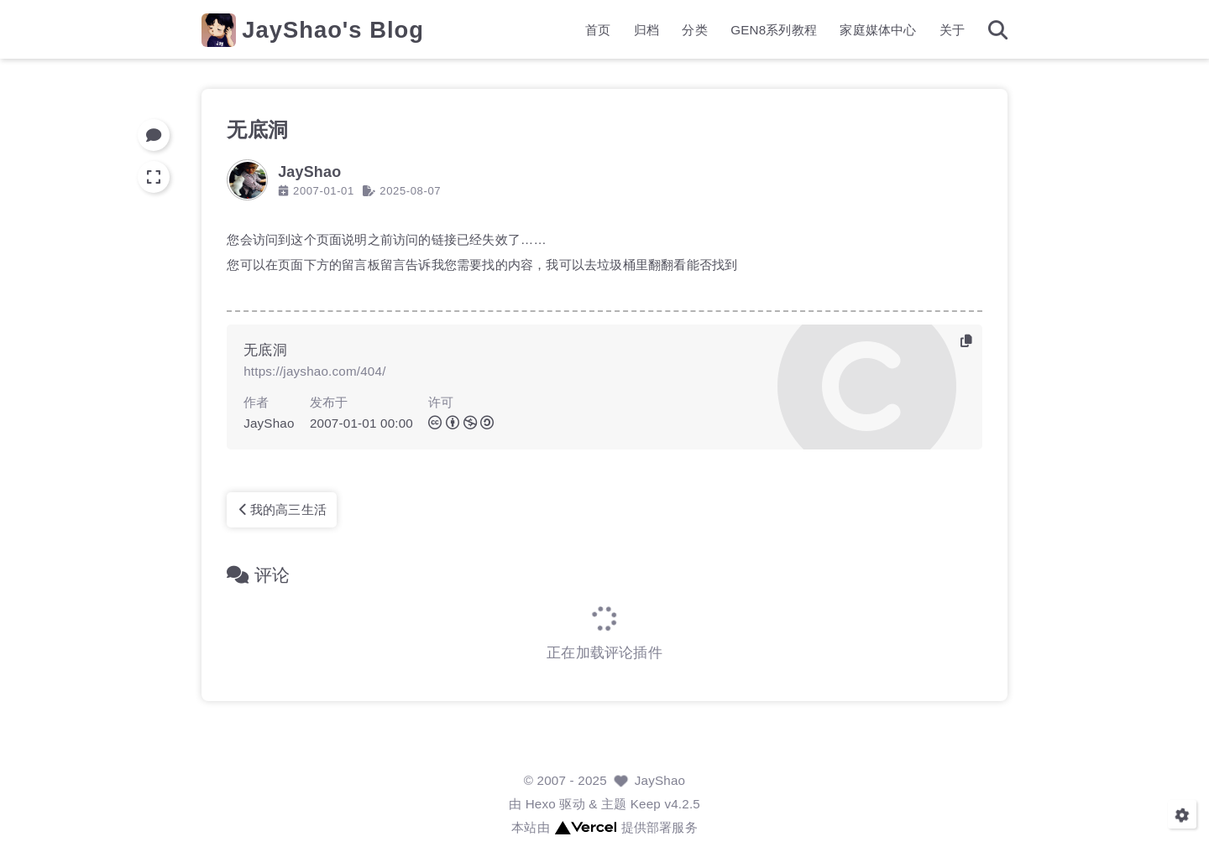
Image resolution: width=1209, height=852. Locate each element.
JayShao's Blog (333, 29)
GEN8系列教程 (773, 30)
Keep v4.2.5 (665, 804)
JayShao (660, 780)
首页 (597, 30)
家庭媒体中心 (878, 30)
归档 (646, 30)
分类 (694, 30)
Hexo (541, 804)
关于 (952, 30)
